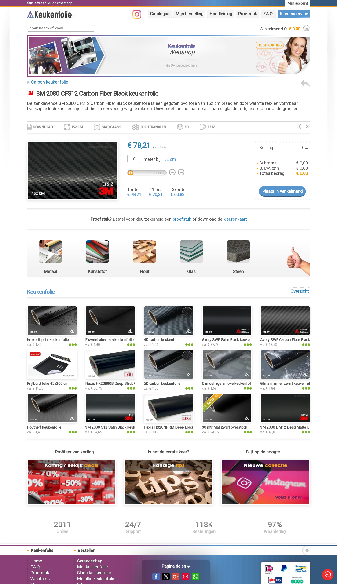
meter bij (160, 159)
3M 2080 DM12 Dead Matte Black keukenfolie (298, 427)
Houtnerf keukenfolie (44, 427)
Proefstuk (247, 13)
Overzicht (299, 291)
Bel (49, 3)
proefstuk (182, 219)
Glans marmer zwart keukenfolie (286, 383)
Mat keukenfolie (92, 566)
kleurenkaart (235, 219)
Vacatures (40, 578)
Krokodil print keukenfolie (48, 340)
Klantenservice (294, 13)
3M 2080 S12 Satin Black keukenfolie (116, 427)
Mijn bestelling (189, 13)
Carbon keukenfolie (49, 82)
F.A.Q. (268, 13)
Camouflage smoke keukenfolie (228, 383)
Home (36, 561)
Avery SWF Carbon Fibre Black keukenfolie (295, 340)
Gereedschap (89, 561)
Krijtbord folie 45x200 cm (47, 383)
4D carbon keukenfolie (162, 340)
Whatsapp (64, 3)
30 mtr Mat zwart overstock (224, 427)
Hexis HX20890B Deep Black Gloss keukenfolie (124, 383)
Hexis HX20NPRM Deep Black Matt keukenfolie (183, 427)
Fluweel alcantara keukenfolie (109, 340)
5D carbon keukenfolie (162, 383)
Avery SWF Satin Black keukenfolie (230, 340)
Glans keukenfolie (94, 572)
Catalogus (159, 13)
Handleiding (220, 13)
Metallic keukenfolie (96, 578)
